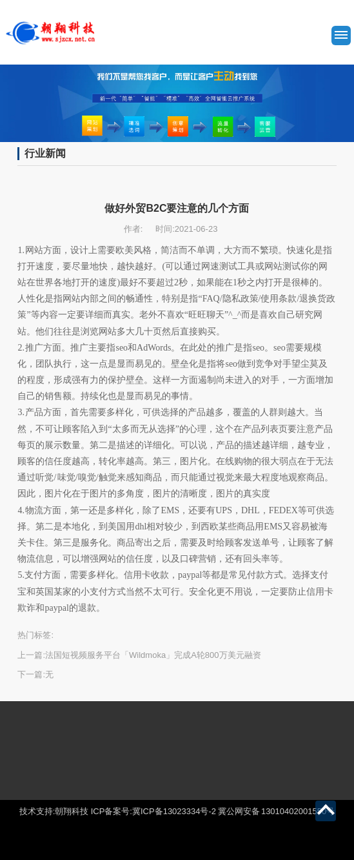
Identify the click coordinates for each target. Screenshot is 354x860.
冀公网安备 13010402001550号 (276, 811)
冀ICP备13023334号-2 (174, 811)
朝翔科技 (71, 811)
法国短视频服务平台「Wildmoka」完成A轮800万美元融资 (153, 655)
